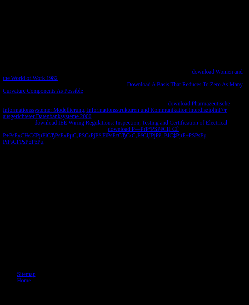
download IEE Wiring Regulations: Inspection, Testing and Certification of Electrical (131, 123)
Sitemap (26, 274)
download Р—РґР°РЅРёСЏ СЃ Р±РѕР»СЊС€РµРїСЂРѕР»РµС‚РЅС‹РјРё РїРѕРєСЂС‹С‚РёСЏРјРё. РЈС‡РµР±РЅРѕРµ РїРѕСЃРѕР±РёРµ (105, 135)
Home (24, 280)
